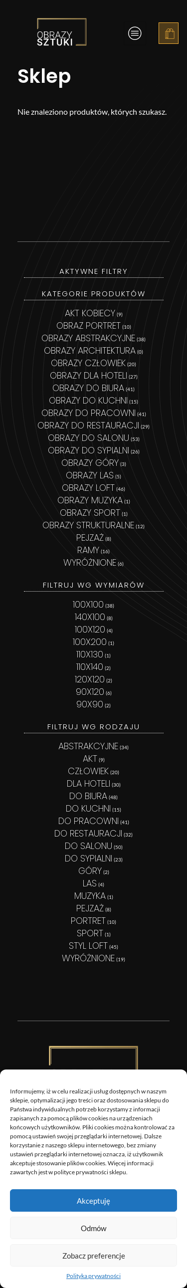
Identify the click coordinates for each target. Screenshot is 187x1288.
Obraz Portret (88, 325)
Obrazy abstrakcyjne (88, 338)
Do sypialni (88, 858)
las (90, 883)
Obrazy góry (90, 462)
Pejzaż (90, 537)
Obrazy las (90, 475)
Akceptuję (93, 1200)
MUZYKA (90, 895)
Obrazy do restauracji (88, 425)
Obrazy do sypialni (88, 450)
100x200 (90, 642)
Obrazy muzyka (90, 500)
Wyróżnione (89, 562)
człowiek (88, 771)
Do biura (88, 796)
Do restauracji (88, 833)
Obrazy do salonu (88, 437)
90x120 (90, 691)
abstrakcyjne (88, 746)
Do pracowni (88, 821)
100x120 (90, 629)
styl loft (88, 945)
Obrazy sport (90, 512)
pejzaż (90, 908)
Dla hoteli (88, 783)
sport (90, 933)
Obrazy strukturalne (88, 525)
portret (88, 920)
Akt (90, 758)
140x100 (90, 617)
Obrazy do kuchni (88, 400)
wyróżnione (88, 958)
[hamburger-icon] (135, 33)
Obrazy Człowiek (88, 363)
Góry (90, 870)
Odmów (93, 1228)
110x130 (89, 654)
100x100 (88, 604)
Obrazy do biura (88, 388)
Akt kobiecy (90, 313)
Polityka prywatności (93, 1276)
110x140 (89, 666)
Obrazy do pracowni (88, 413)
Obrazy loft (88, 487)
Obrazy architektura (90, 350)
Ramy (88, 550)
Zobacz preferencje (93, 1255)
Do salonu (88, 846)
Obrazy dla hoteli (88, 375)
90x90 (89, 704)
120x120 (90, 679)
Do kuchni (88, 808)
